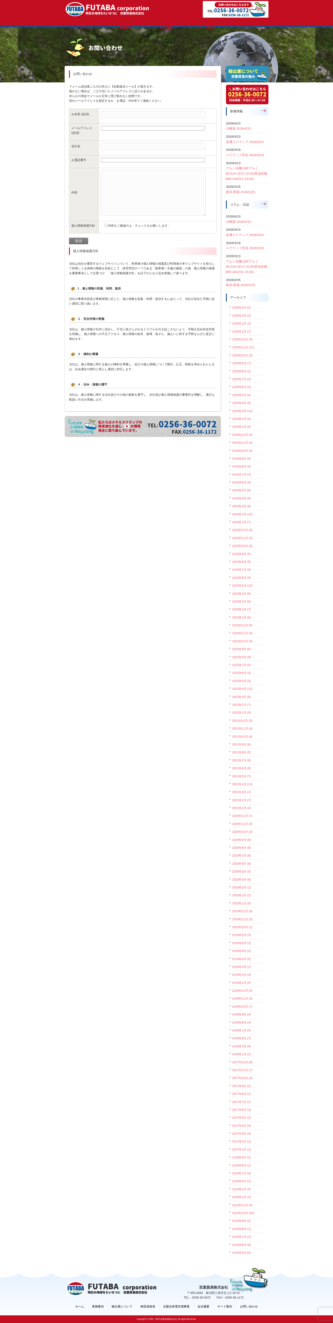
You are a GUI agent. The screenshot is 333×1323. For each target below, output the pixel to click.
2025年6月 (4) (241, 387)
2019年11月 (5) (242, 919)
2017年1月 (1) (241, 1149)
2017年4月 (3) (241, 1125)
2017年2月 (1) (241, 1141)
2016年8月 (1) (241, 1165)
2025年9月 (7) (241, 363)
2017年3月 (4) (241, 1133)
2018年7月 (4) (241, 1030)
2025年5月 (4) (241, 395)
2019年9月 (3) (241, 935)
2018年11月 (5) (242, 998)
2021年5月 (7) (241, 776)
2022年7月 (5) (241, 665)
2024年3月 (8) (241, 506)
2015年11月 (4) (242, 1205)
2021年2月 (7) (241, 800)
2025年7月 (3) (241, 379)
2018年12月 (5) (242, 990)
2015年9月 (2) (241, 1221)
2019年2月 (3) (241, 974)
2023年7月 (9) (241, 569)
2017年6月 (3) (241, 1109)
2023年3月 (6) (241, 601)
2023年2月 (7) (241, 609)
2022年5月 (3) (241, 681)
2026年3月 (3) (241, 315)
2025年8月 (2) (241, 371)
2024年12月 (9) (242, 434)
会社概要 (203, 1306)
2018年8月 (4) (241, 1022)
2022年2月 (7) (241, 704)
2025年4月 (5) (241, 403)
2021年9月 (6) (241, 744)
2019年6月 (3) (241, 943)
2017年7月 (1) (241, 1102)
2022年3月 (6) (241, 697)
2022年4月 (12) (242, 688)
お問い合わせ (249, 1306)
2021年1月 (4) (241, 808)
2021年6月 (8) (241, 768)
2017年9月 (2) (241, 1086)
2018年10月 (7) (242, 1006)
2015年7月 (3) (241, 1236)
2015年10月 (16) (243, 1213)
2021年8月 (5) (241, 752)
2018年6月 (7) (241, 1038)
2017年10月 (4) (242, 1078)
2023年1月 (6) (241, 617)
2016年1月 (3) (241, 1197)
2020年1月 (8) (241, 903)
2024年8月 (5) (241, 466)
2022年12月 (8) (242, 625)
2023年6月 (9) (241, 577)
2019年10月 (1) (242, 927)
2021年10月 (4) (242, 736)
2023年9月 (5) (241, 554)
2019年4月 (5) (241, 959)
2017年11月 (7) (242, 1070)
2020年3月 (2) (241, 887)
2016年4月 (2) (241, 1181)
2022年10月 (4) (242, 641)
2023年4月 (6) (241, 593)
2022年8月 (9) (241, 657)
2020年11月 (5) (242, 824)
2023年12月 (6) (242, 530)
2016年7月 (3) (241, 1173)
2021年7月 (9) (241, 760)
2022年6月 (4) (241, 673)
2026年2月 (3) (241, 323)
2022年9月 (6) (241, 649)
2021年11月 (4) (242, 728)
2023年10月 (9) (242, 546)
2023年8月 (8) (241, 561)
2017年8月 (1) (241, 1094)
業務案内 (98, 1306)
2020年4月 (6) (241, 879)
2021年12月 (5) (242, 720)
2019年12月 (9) (242, 911)
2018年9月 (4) (241, 1014)
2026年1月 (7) (241, 331)
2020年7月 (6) (241, 855)
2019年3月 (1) (241, 967)
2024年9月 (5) (241, 458)
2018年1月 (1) (241, 1054)
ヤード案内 (224, 1306)
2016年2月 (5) (241, 1189)
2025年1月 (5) (241, 426)
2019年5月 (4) (241, 951)
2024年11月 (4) (242, 442)
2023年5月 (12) (242, 585)
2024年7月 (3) (241, 474)
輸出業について (122, 1306)
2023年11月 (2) (242, 538)
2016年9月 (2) (241, 1157)
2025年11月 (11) (243, 347)
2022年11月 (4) (242, 633)
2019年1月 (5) (241, 982)
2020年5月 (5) (241, 871)
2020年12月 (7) (242, 816)
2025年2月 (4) (241, 419)
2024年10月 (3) (242, 450)
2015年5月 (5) (241, 1252)
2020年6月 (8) (241, 863)
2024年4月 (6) (241, 498)
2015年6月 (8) (241, 1245)
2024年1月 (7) (241, 522)
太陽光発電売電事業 (176, 1306)
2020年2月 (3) (241, 895)
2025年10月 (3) (242, 355)
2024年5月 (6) (241, 490)
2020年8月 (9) (241, 847)
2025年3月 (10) (242, 411)
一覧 (263, 110)
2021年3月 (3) (241, 792)
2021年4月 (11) (242, 784)
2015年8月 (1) (241, 1229)
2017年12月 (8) (242, 1062)
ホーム (79, 1306)
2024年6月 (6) (241, 482)
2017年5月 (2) (241, 1117)
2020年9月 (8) (241, 840)
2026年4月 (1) (241, 307)
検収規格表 (147, 1306)
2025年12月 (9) (242, 339)
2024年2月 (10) (242, 514)
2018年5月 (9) (241, 1046)
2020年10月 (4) (242, 831)
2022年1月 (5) (241, 712)
